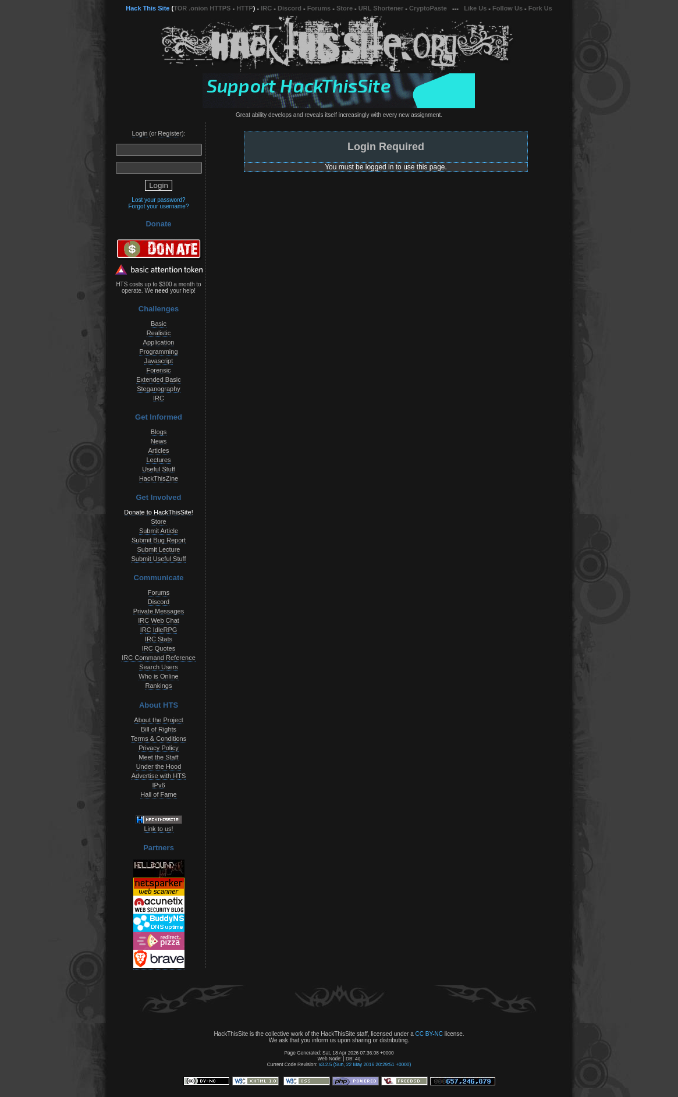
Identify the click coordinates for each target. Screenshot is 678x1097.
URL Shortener (380, 8)
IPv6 (158, 785)
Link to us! (158, 828)
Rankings (158, 685)
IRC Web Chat (158, 620)
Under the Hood (159, 766)
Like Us (475, 8)
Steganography (158, 388)
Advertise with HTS (159, 775)
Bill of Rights (158, 729)
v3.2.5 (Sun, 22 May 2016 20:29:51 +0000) (365, 1064)
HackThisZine (158, 478)
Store (344, 8)
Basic (158, 323)
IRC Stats (158, 639)
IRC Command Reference (159, 657)
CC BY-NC (428, 1034)
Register (170, 133)
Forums (319, 8)
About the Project (158, 719)
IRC (266, 8)
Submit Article (158, 530)
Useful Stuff (158, 469)
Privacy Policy (158, 747)
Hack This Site (147, 8)
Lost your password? (158, 200)
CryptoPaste (428, 8)
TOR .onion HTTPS (201, 8)
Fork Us (540, 8)
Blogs (159, 431)
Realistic (159, 332)
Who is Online (158, 676)
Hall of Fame (158, 794)
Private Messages (158, 611)
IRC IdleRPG (159, 629)
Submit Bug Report (159, 540)
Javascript (158, 360)
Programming (158, 351)
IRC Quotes (158, 648)
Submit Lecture (158, 549)
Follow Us (507, 8)
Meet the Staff (158, 757)
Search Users (158, 666)
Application (159, 342)
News (159, 441)
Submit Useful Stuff (159, 558)
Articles (158, 450)
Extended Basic (158, 379)
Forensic (158, 370)
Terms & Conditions (158, 738)
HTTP (244, 8)
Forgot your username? (159, 206)
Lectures (158, 459)
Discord (289, 8)
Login (140, 133)
